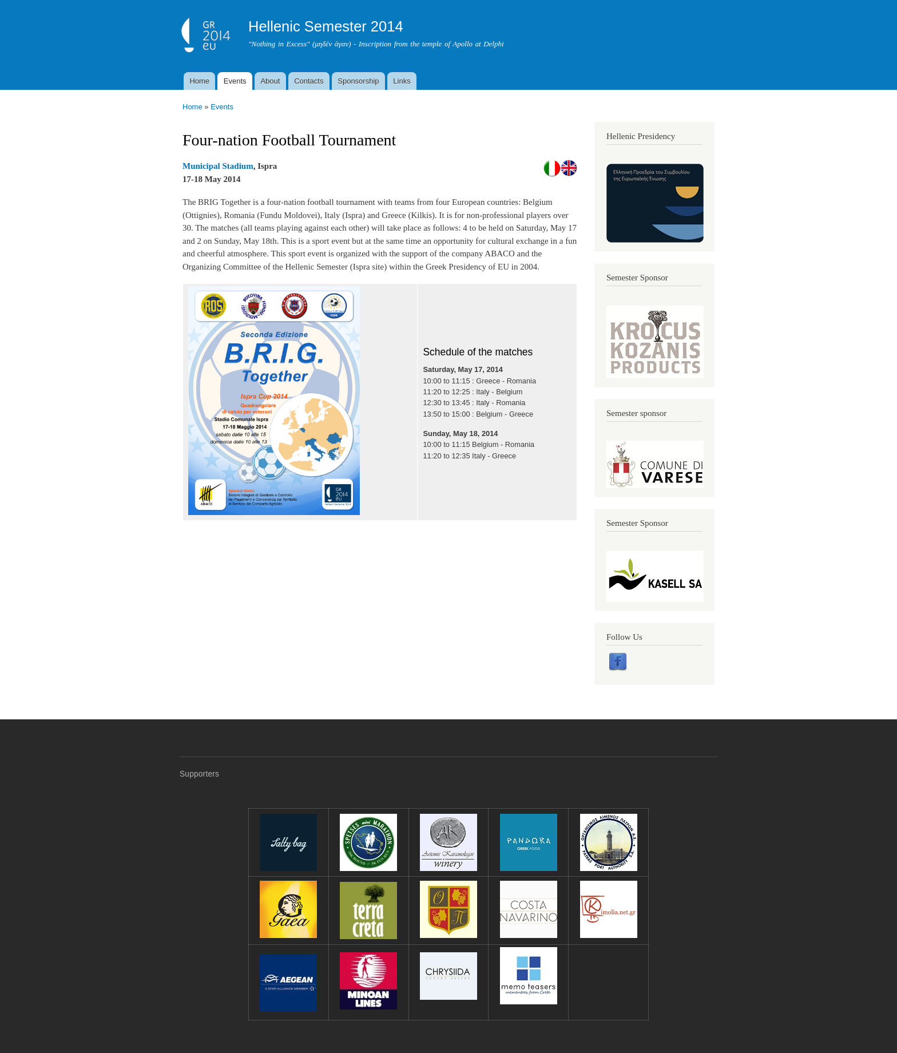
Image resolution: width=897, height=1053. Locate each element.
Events (235, 81)
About (270, 81)
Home (199, 81)
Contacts (308, 81)
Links (401, 81)
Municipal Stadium (217, 166)
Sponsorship (358, 81)
